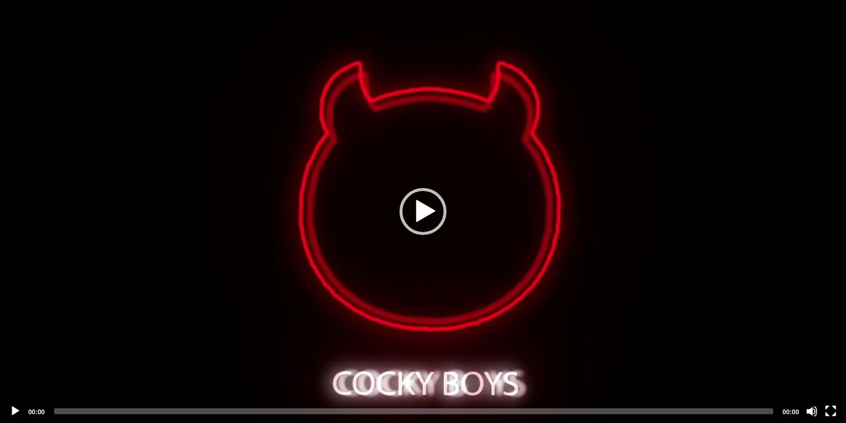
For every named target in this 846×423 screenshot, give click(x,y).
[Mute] (812, 411)
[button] (423, 211)
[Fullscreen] (831, 411)
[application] (423, 211)
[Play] (15, 411)
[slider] (413, 411)
